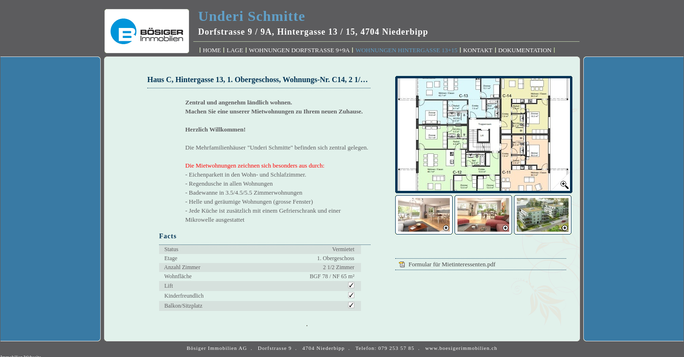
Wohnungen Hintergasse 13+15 (406, 50)
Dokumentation (524, 50)
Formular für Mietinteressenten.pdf (452, 264)
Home (212, 50)
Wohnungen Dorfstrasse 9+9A (299, 50)
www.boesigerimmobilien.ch (461, 348)
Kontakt (478, 50)
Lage (235, 50)
